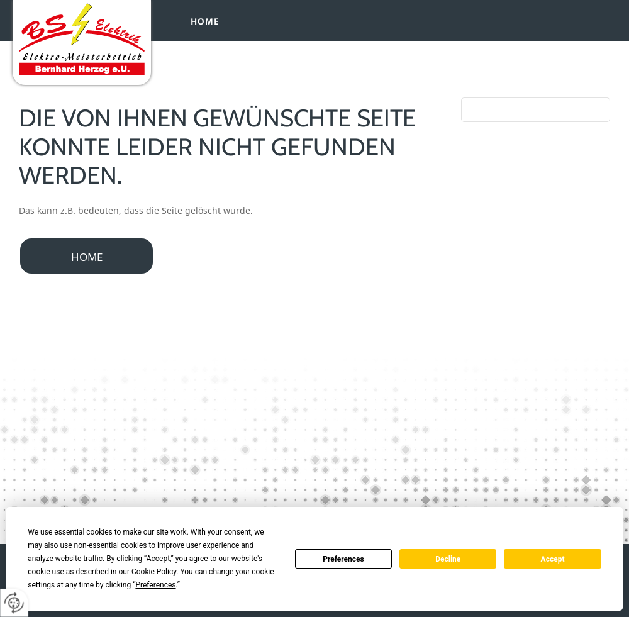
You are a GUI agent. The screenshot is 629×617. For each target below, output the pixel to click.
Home (205, 21)
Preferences (343, 559)
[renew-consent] (14, 603)
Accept (553, 559)
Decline (447, 559)
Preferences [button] (155, 585)
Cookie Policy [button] (153, 571)
